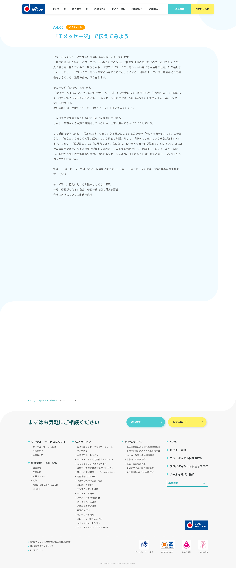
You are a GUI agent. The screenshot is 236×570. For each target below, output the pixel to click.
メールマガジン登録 (182, 476)
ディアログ (82, 453)
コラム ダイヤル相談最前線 (186, 460)
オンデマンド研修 (85, 516)
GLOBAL (37, 491)
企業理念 (37, 474)
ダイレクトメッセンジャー (89, 525)
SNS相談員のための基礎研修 (140, 474)
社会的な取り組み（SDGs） (46, 486)
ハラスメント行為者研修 (88, 499)
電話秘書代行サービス (87, 478)
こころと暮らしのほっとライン (92, 465)
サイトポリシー (36, 552)
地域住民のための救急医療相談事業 (143, 448)
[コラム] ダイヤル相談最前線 (45, 402)
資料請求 (179, 9)
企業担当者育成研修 (86, 508)
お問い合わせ (202, 9)
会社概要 (37, 469)
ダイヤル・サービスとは (44, 448)
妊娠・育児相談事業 (136, 465)
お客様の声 (100, 9)
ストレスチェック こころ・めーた (93, 529)
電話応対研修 (83, 512)
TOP (30, 402)
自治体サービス (80, 9)
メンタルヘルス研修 (86, 503)
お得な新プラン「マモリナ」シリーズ (95, 448)
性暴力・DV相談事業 (136, 461)
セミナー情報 (118, 9)
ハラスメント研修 (85, 495)
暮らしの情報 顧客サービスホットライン (96, 474)
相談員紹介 (137, 9)
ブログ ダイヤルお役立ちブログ (189, 468)
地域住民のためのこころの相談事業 (143, 453)
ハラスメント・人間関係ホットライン (95, 461)
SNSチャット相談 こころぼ (89, 520)
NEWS (173, 444)
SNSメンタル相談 (85, 486)
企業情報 (153, 9)
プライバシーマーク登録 (144, 548)
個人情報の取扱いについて (41, 548)
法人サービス (59, 9)
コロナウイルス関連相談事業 (140, 470)
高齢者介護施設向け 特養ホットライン (95, 470)
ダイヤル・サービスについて (48, 444)
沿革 (35, 482)
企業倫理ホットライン (87, 457)
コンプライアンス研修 (87, 491)
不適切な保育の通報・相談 (89, 482)
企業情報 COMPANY (44, 465)
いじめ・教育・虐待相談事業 (140, 457)
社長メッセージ (40, 478)
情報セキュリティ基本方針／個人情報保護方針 (50, 543)
